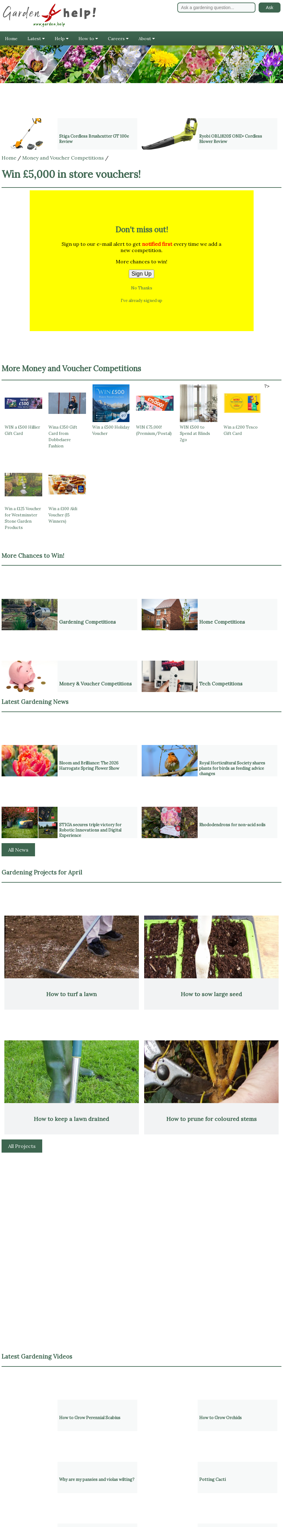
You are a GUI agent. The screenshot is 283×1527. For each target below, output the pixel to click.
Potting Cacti (212, 1479)
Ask (269, 7)
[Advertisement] (141, 1203)
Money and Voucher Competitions (63, 158)
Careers (118, 38)
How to (88, 38)
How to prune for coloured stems (211, 1119)
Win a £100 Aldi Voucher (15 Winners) (62, 515)
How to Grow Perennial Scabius (89, 1417)
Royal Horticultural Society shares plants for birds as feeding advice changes (232, 768)
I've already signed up (141, 300)
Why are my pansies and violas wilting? (96, 1479)
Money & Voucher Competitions (95, 684)
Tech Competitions (220, 684)
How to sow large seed (211, 994)
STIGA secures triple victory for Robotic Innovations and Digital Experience (90, 830)
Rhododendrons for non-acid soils (232, 824)
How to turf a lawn (71, 994)
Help (61, 38)
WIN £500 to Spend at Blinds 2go (195, 433)
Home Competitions (222, 622)
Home (11, 38)
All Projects (22, 1146)
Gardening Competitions (87, 622)
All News (18, 850)
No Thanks (141, 288)
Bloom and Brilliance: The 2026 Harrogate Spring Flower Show (89, 765)
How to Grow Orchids (220, 1417)
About (147, 38)
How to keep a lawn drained (71, 1119)
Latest (36, 38)
